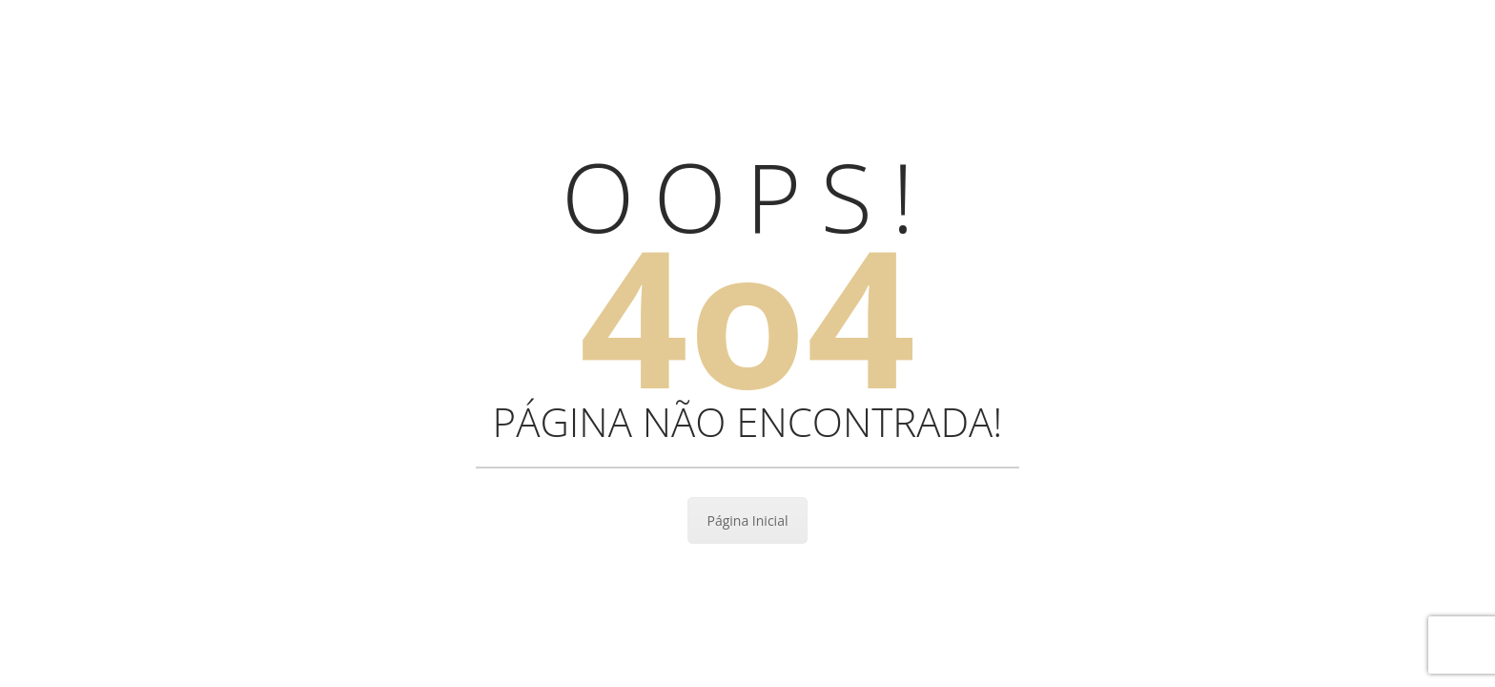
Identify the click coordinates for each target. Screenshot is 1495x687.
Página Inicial (747, 520)
